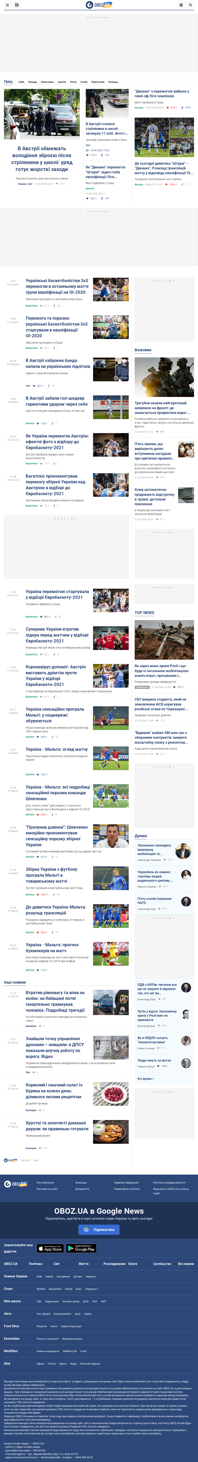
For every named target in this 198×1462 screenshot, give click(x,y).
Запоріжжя (63, 1276)
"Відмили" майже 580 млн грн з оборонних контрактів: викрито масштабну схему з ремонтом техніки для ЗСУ (161, 738)
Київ (39, 1276)
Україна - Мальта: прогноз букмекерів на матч (52, 947)
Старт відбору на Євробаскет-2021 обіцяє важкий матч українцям (69, 691)
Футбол (90, 188)
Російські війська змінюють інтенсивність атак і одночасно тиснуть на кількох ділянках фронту (164, 422)
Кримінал (31, 1026)
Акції (77, 1313)
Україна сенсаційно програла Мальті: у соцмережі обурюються (55, 715)
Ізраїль (62, 81)
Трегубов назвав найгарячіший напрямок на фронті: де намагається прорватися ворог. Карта (161, 408)
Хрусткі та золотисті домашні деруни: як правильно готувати (57, 1125)
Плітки (52, 1363)
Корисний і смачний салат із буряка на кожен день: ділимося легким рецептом (54, 1090)
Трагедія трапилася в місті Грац (106, 139)
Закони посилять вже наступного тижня (42, 178)
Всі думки (145, 1078)
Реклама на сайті (47, 1188)
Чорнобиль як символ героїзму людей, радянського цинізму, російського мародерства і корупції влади (157, 876)
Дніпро (77, 1276)
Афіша (40, 1363)
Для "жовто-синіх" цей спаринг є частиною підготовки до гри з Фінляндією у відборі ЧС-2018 (57, 807)
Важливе (143, 350)
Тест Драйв (43, 1313)
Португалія (97, 81)
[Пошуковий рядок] (190, 5)
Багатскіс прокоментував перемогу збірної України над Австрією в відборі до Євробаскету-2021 (55, 485)
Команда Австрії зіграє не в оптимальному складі (58, 647)
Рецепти (42, 1326)
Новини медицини (48, 1351)
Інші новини (15, 982)
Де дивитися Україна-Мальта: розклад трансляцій (56, 910)
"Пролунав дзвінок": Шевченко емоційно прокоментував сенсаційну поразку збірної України (57, 836)
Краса (63, 1363)
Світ (88, 145)
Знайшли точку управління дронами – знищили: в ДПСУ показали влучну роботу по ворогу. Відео (55, 1047)
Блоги (133, 1264)
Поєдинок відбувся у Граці (43, 604)
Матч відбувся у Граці (100, 183)
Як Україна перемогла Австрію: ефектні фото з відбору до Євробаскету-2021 (57, 442)
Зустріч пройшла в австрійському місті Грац (54, 888)
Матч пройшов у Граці (149, 102)
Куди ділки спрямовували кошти (156, 748)
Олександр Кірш (147, 909)
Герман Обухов (146, 1066)
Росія (73, 81)
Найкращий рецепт (38, 1135)
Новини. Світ (25, 184)
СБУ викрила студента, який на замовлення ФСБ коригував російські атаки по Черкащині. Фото (160, 704)
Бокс (79, 1288)
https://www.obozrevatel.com (134, 1381)
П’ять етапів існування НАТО (154, 901)
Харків (49, 1276)
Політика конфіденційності (169, 1182)
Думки (141, 835)
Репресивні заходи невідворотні (155, 681)
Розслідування (115, 1264)
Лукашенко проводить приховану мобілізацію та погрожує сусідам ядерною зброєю (154, 849)
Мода (73, 1363)
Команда (80, 1182)
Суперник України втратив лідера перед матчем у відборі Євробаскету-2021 (57, 635)
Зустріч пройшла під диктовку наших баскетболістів (50, 456)
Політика (35, 1264)
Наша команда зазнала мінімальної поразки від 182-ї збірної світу (57, 729)
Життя (84, 1264)
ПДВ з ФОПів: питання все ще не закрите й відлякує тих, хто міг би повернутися (157, 989)
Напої (53, 1326)
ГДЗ (39, 1301)
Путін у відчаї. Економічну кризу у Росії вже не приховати (157, 1016)
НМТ (103, 1301)
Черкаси (91, 1276)
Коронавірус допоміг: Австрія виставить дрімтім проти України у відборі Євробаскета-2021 (56, 675)
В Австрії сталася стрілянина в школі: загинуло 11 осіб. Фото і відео (105, 129)
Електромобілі (62, 1313)
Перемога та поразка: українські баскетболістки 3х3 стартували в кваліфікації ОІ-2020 (57, 327)
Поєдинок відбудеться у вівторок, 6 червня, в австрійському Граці (55, 921)
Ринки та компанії (48, 1338)
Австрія (25, 1160)
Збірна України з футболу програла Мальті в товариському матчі (51, 875)
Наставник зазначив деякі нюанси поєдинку (55, 500)
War (28, 1072)
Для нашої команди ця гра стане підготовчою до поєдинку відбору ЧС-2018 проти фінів (57, 959)
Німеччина (47, 81)
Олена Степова (146, 1048)
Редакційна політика (127, 1188)
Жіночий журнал (90, 1363)
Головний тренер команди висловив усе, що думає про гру (64, 851)
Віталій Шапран (146, 1026)
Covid (83, 1351)
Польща (113, 81)
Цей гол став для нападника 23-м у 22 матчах (55, 410)
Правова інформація (126, 1182)
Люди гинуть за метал (154, 1060)
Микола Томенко (147, 886)
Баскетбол (32, 305)
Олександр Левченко (149, 860)
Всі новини (186, 1264)
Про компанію (45, 1182)
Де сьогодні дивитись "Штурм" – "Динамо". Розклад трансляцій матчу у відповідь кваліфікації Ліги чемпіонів (164, 168)
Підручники (52, 1301)
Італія (83, 81)
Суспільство (162, 1264)
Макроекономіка (72, 1338)
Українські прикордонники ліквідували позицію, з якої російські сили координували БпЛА (70, 1065)
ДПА (86, 1301)
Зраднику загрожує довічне (153, 715)
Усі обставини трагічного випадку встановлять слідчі (56, 1018)
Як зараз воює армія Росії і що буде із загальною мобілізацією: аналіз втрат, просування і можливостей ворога (162, 671)
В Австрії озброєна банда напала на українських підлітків (58, 363)
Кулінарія (31, 1110)
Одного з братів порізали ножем (47, 373)
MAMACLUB (70, 1351)
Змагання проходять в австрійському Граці (54, 299)
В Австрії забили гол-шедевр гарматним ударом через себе (57, 401)
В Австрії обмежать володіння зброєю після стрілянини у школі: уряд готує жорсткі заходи (41, 158)
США (21, 81)
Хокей (68, 1288)
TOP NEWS (144, 612)
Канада (32, 81)
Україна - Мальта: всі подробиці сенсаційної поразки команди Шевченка (58, 793)
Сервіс (88, 1313)
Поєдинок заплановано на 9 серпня (158, 179)
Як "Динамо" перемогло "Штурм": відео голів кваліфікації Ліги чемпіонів (105, 172)
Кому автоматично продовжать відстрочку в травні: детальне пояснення (154, 496)
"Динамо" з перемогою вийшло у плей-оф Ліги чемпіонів (162, 93)
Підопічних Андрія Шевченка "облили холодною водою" (57, 758)
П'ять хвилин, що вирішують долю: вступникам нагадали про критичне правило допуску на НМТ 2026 (153, 451)
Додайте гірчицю (37, 1103)
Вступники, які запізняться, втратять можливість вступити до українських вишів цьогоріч (155, 468)
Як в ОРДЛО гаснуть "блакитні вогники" (153, 1040)
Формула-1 (91, 1288)
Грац (8, 81)
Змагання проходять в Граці (44, 342)
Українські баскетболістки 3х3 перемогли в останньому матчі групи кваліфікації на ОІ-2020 (57, 286)
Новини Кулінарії (71, 1326)
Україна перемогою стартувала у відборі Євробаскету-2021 (57, 594)
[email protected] (50, 1457)
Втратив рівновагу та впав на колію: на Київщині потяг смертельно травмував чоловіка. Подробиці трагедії (55, 1001)
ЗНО (94, 1301)
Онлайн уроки (71, 1301)
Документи (82, 1188)
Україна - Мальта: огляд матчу (57, 749)
